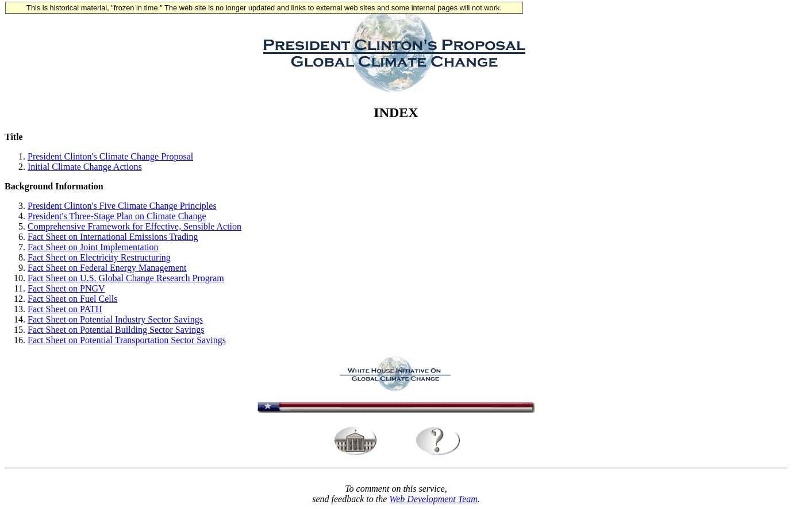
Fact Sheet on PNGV (66, 288)
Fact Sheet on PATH (65, 309)
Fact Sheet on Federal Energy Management (107, 268)
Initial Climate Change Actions (85, 167)
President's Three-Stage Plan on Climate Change (117, 216)
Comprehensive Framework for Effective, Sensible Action (134, 226)
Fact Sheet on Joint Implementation (93, 247)
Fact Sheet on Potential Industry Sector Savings (115, 319)
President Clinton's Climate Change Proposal (110, 156)
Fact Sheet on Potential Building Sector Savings (116, 330)
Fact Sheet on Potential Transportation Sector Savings (127, 340)
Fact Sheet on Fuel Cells (72, 299)
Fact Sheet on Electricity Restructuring (99, 257)
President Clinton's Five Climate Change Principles (122, 206)
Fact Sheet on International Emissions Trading (113, 237)
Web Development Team (433, 499)
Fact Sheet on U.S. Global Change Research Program (126, 278)
